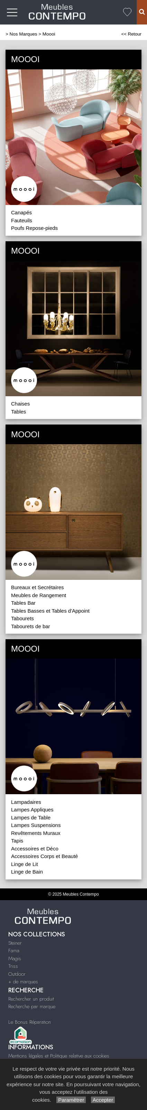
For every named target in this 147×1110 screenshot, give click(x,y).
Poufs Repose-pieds (34, 228)
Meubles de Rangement (38, 595)
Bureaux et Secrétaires (37, 587)
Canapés (21, 212)
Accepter (102, 1100)
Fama (13, 950)
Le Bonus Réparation (29, 1022)
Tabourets (22, 618)
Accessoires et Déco (34, 848)
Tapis (17, 841)
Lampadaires (26, 802)
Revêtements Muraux (36, 833)
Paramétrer (71, 1100)
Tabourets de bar (30, 626)
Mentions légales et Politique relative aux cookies (58, 1056)
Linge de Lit (24, 864)
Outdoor (17, 974)
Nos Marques (23, 34)
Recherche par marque (31, 1006)
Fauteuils (21, 220)
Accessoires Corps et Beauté (44, 856)
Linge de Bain (27, 872)
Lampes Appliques (32, 809)
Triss (13, 966)
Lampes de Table (30, 817)
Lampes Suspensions (36, 825)
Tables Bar (23, 603)
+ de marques (23, 981)
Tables (18, 412)
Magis (14, 958)
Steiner (15, 943)
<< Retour (131, 34)
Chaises (20, 404)
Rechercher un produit (31, 999)
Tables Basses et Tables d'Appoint (50, 611)
